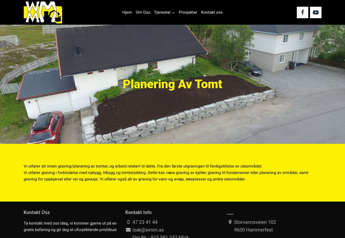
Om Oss (143, 12)
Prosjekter (188, 12)
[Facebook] (302, 12)
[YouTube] (316, 12)
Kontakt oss (212, 12)
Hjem (127, 12)
